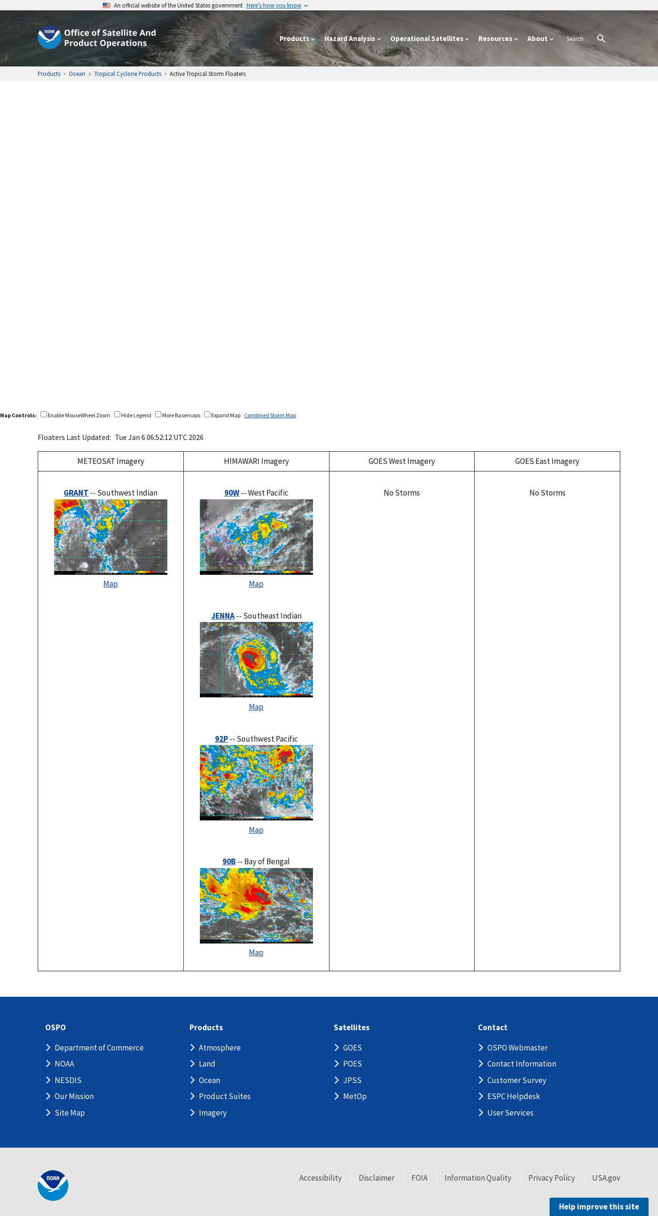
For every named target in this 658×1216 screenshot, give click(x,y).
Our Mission (74, 1096)
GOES (352, 1047)
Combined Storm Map (270, 415)
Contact (493, 1027)
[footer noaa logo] (53, 1185)
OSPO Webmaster (517, 1047)
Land (207, 1064)
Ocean (209, 1080)
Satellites (352, 1027)
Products (206, 1027)
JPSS (352, 1080)
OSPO (55, 1027)
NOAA (64, 1064)
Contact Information (521, 1064)
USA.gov (606, 1178)
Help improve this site (599, 1206)
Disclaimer (377, 1178)
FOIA (419, 1178)
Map (110, 584)
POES (352, 1064)
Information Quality (477, 1178)
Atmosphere (220, 1047)
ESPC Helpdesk (513, 1096)
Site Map (70, 1113)
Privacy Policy (551, 1178)
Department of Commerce (99, 1047)
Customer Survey (516, 1080)
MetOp (355, 1096)
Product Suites (225, 1096)
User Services (510, 1113)
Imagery (213, 1113)
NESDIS (68, 1080)
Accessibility (320, 1178)
